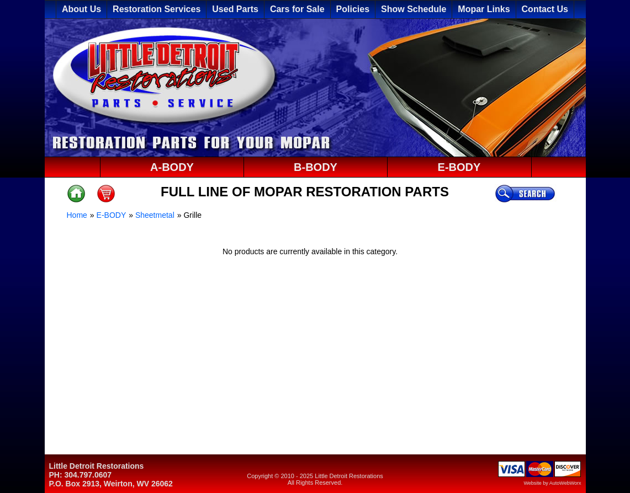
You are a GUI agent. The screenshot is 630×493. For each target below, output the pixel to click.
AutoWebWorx (565, 483)
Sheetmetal (154, 215)
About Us (81, 9)
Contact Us (545, 9)
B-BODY (315, 167)
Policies (352, 9)
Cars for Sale (297, 9)
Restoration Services (156, 9)
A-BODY (172, 167)
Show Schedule (413, 9)
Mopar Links (484, 9)
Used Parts (235, 9)
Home (77, 215)
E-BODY (459, 167)
